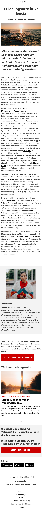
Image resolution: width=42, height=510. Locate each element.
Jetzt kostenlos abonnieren (17, 357)
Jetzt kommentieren (21, 450)
